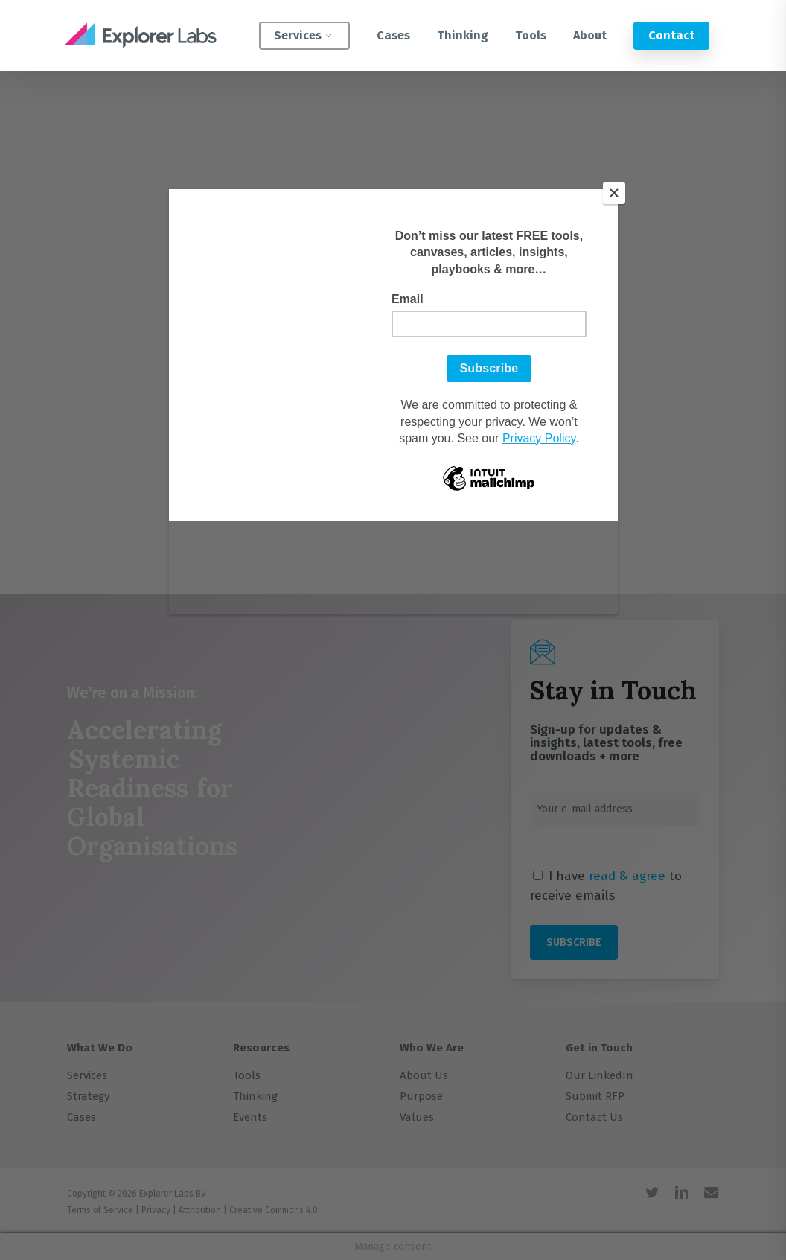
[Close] (614, 193)
